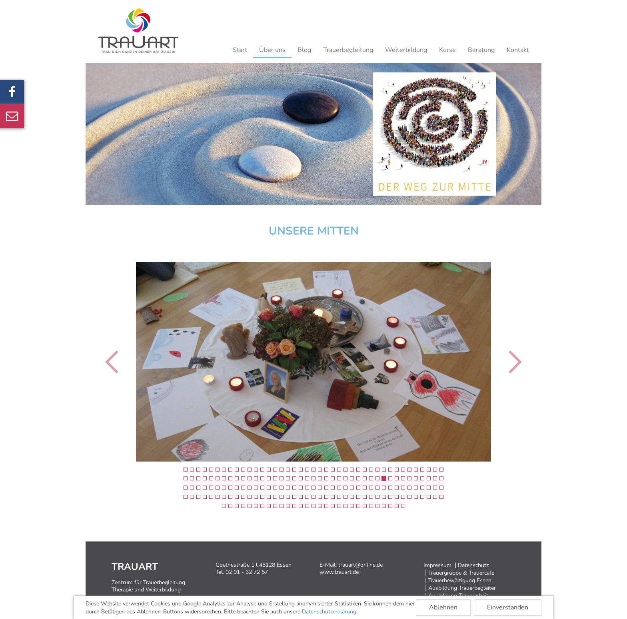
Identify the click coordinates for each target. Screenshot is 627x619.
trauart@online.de (360, 565)
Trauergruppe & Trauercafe (461, 573)
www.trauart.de (339, 572)
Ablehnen (443, 607)
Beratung (481, 50)
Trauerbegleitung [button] (348, 50)
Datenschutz (473, 565)
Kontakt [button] (518, 50)
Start (240, 50)
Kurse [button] (447, 50)
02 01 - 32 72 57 (247, 572)
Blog (304, 50)
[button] (114, 362)
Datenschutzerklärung (329, 611)
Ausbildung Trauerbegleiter (462, 588)
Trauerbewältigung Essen (459, 580)
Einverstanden (507, 607)
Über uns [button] (272, 50)
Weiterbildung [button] (406, 50)
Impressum (437, 565)
